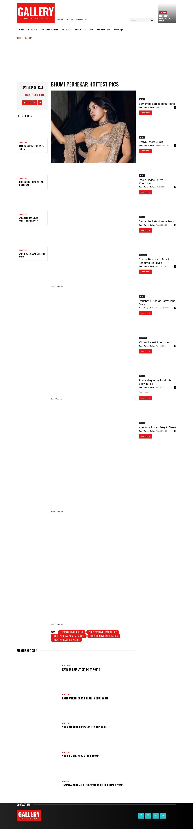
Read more (145, 113)
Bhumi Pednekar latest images (104, 636)
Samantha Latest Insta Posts (157, 103)
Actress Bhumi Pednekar (71, 632)
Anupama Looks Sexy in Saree (157, 427)
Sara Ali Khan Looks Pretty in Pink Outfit (29, 219)
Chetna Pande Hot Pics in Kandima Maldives (154, 261)
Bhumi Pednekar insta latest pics (68, 636)
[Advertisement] (96, 59)
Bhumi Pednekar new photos (66, 639)
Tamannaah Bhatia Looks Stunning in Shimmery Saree (93, 785)
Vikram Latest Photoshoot (155, 342)
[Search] (152, 20)
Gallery (163, 12)
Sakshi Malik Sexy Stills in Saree (32, 255)
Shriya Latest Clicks (151, 141)
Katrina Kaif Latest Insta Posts (31, 148)
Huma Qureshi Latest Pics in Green (164, 18)
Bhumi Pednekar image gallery (103, 632)
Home (19, 37)
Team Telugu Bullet (35, 95)
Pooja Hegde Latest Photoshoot (151, 181)
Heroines (143, 255)
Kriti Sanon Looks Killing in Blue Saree (31, 183)
